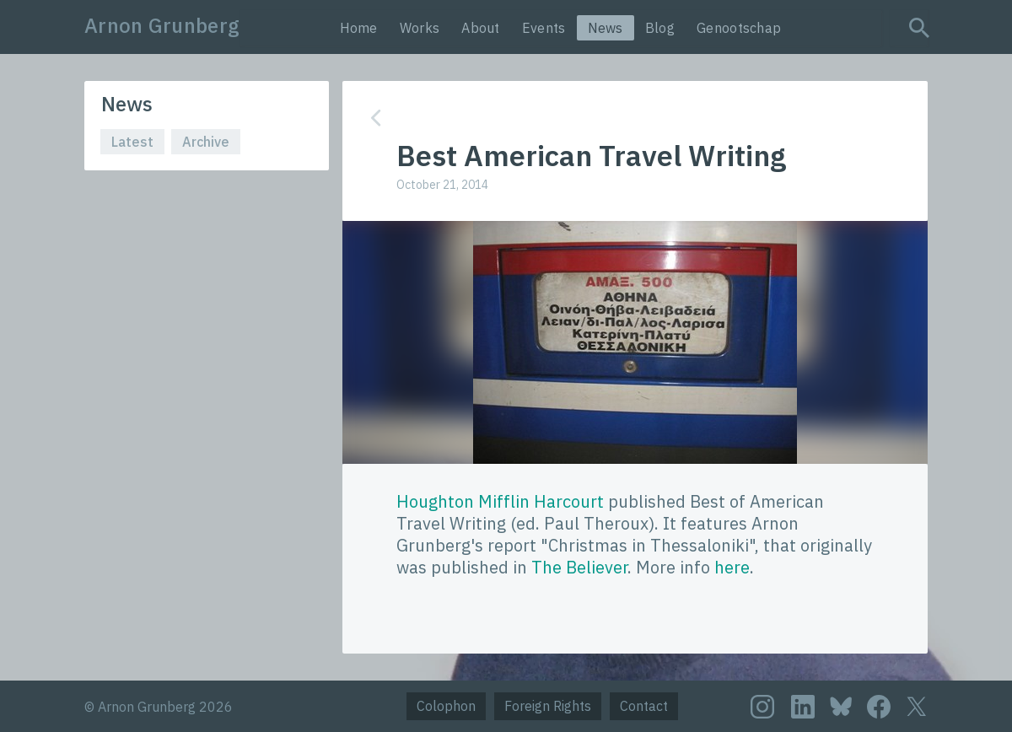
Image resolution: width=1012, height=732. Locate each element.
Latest (132, 141)
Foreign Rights (547, 705)
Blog (660, 27)
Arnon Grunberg (162, 25)
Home (359, 27)
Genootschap (739, 27)
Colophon (446, 705)
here (732, 567)
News (605, 27)
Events (544, 27)
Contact (644, 705)
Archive (205, 141)
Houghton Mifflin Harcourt (500, 501)
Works (420, 27)
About (480, 27)
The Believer (579, 567)
